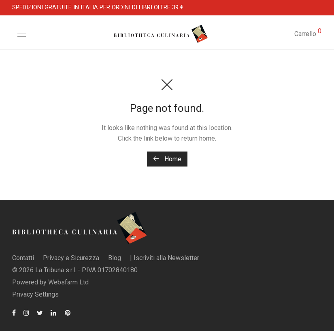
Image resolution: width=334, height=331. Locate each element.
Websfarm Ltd (68, 282)
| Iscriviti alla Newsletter (164, 258)
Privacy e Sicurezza (71, 258)
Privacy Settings (35, 294)
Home (167, 159)
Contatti (23, 258)
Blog (114, 258)
